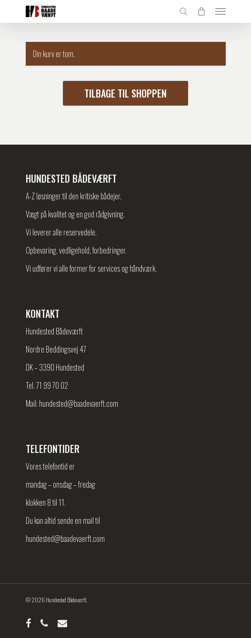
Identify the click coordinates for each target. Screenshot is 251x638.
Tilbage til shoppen (125, 93)
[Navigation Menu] (220, 11)
